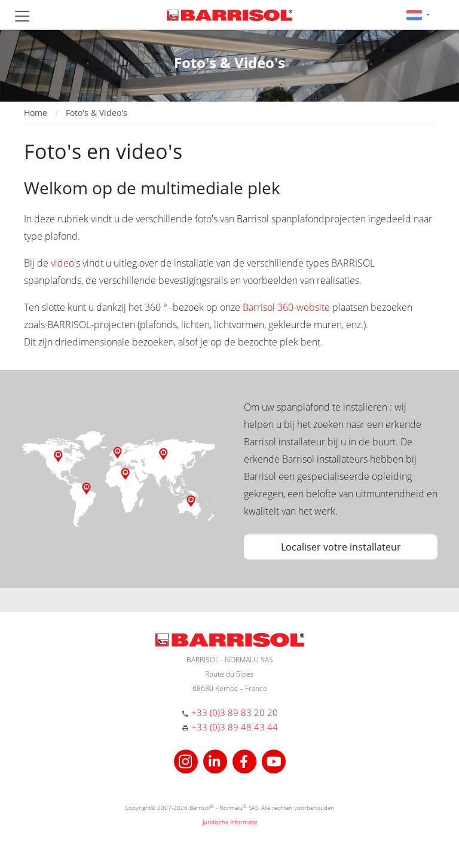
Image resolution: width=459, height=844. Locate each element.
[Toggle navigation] (22, 16)
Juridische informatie (230, 822)
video (62, 263)
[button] (418, 14)
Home (35, 112)
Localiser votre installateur (341, 547)
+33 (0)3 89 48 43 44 (234, 727)
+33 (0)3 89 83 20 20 (234, 712)
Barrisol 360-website (286, 307)
